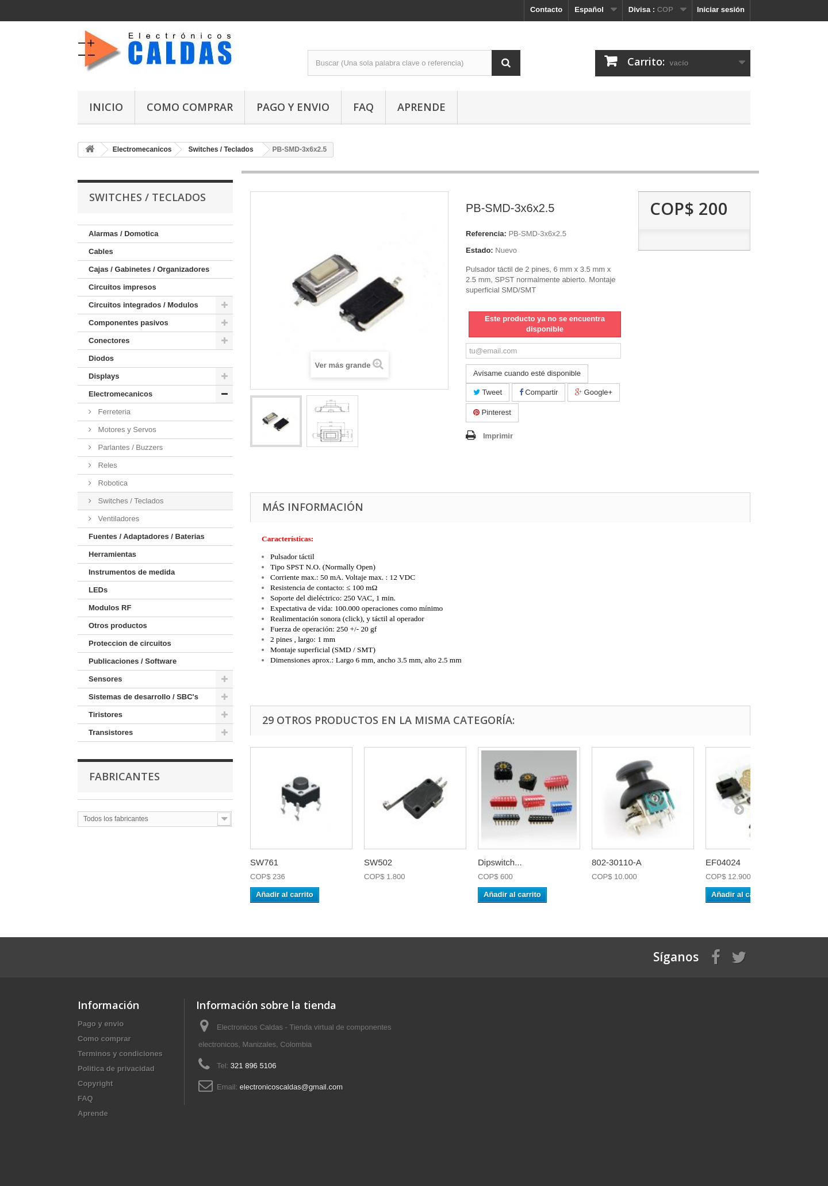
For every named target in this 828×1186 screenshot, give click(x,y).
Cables (101, 251)
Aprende (421, 107)
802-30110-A (617, 862)
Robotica (112, 483)
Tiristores (105, 714)
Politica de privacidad (116, 1068)
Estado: (479, 250)
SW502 (378, 862)
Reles (106, 465)
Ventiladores (117, 518)
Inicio (106, 107)
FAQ (363, 107)
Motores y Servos (126, 429)
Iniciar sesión (721, 9)
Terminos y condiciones (120, 1053)
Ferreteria (113, 411)
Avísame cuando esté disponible (527, 373)
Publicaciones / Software (133, 661)
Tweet (487, 392)
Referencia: (486, 233)
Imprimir (498, 436)
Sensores (105, 679)
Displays (104, 376)
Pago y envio (292, 107)
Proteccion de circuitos (130, 643)
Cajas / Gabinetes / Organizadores (149, 269)
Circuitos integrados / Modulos (143, 305)
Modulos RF (110, 607)
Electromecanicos (120, 394)
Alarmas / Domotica (123, 233)
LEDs (98, 590)
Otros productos (118, 625)
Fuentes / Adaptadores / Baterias (147, 536)
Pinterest (492, 412)
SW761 (264, 862)
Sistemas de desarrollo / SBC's (143, 696)
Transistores (111, 732)
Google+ (593, 392)
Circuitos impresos (122, 287)
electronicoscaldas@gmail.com (291, 1087)
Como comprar (190, 107)
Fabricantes (124, 776)
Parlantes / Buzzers (129, 447)
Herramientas (112, 554)
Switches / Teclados (130, 500)
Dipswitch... (500, 862)
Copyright (95, 1083)
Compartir (538, 392)
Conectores (109, 340)
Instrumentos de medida (132, 572)
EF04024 (723, 862)
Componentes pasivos (128, 322)
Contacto (546, 9)
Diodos (101, 358)
